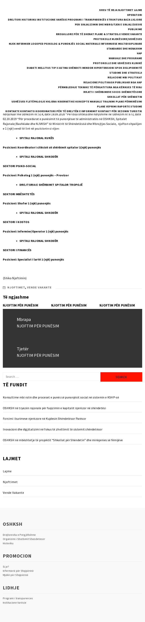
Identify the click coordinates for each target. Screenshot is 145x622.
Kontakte (12, 111)
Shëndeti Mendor (81, 68)
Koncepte (82, 101)
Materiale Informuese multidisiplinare (114, 43)
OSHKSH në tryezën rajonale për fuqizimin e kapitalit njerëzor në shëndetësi (54, 408)
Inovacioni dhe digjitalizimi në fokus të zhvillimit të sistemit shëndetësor (52, 429)
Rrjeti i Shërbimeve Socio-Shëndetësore (112, 92)
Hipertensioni (104, 68)
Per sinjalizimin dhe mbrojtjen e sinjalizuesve (108, 24)
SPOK (118, 68)
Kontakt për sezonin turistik (120, 111)
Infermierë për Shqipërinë (18, 570)
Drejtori (14, 19)
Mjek (12, 43)
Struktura (115, 19)
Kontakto (27, 111)
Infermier (23, 43)
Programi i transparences (18, 598)
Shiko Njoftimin (14, 278)
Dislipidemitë (132, 68)
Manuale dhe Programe (125, 58)
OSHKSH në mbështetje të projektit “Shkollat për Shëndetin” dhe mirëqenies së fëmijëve (63, 440)
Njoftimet (125, 10)
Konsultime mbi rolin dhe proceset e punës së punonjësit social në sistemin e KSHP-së (61, 397)
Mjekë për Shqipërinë (15, 575)
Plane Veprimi (107, 106)
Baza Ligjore (133, 19)
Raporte (123, 106)
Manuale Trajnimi (102, 101)
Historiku (29, 19)
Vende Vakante (131, 34)
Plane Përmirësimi (129, 101)
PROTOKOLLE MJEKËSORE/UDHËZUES (117, 39)
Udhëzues (18, 101)
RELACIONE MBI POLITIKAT (125, 77)
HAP (139, 53)
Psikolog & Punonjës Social (64, 43)
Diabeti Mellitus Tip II (42, 68)
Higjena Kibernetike (60, 101)
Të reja (112, 10)
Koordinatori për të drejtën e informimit (66, 111)
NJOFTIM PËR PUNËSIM (20, 305)
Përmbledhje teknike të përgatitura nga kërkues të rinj (100, 87)
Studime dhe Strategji (126, 72)
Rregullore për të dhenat (75, 34)
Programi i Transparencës (87, 19)
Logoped (37, 43)
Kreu (102, 10)
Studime (136, 106)
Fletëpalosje (35, 101)
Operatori (134, 15)
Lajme (138, 10)
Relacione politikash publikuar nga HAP (112, 82)
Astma (63, 68)
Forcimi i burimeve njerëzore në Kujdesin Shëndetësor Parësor (44, 418)
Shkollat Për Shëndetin (124, 97)
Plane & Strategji (108, 34)
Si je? (6, 566)
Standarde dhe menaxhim (124, 48)
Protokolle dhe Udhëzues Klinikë (117, 63)
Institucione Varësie (52, 19)
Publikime (135, 29)
